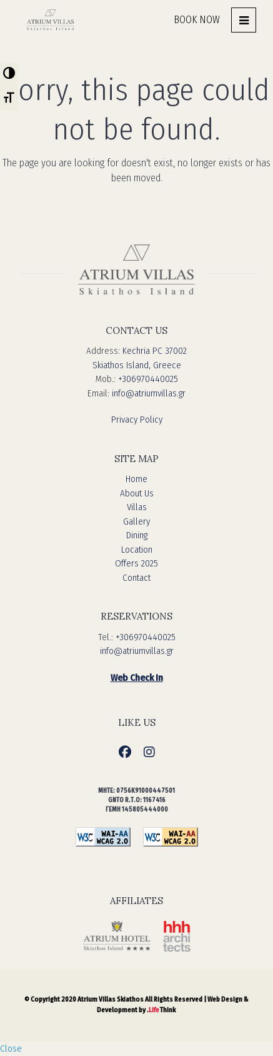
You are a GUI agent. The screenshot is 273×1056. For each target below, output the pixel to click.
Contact (136, 577)
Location (136, 549)
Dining (136, 535)
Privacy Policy (136, 419)
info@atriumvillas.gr (149, 393)
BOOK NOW (197, 20)
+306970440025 (148, 379)
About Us (137, 493)
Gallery (136, 521)
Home (136, 479)
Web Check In (137, 677)
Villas (137, 507)
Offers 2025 (136, 563)
